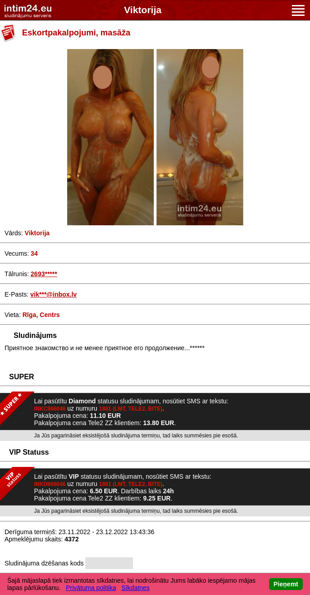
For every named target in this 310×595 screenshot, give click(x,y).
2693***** (44, 274)
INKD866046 (49, 484)
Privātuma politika (91, 587)
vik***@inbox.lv (53, 294)
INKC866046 (49, 409)
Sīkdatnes (135, 587)
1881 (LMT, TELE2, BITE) (130, 409)
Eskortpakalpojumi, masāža (76, 32)
